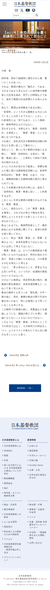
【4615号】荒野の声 (19, 355)
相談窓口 (8, 527)
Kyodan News (36, 465)
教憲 (6, 455)
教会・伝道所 (10, 504)
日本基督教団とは (10, 440)
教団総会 (8, 483)
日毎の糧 (33, 460)
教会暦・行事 (35, 504)
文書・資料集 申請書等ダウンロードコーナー (38, 525)
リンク (32, 517)
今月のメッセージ (37, 455)
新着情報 (31, 440)
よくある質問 (10, 522)
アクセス (8, 539)
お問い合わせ (35, 543)
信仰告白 (8, 450)
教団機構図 (9, 478)
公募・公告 (34, 470)
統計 (6, 488)
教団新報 (21, 388)
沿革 (6, 460)
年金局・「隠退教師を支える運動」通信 (37, 535)
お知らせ (33, 446)
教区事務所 (9, 509)
